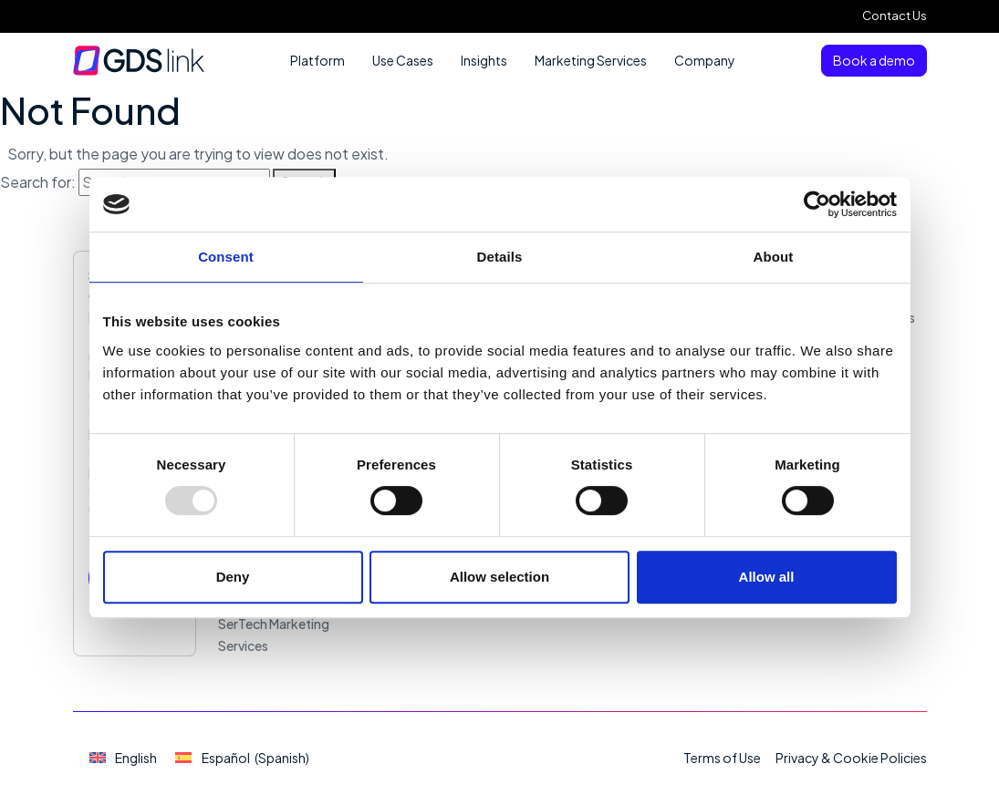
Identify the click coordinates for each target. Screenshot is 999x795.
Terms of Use (722, 757)
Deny (233, 576)
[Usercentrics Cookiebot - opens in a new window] (817, 204)
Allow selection (499, 576)
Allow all (767, 576)
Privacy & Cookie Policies (851, 757)
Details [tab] (500, 256)
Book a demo (874, 60)
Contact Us (894, 15)
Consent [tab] (226, 256)
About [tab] (774, 256)
